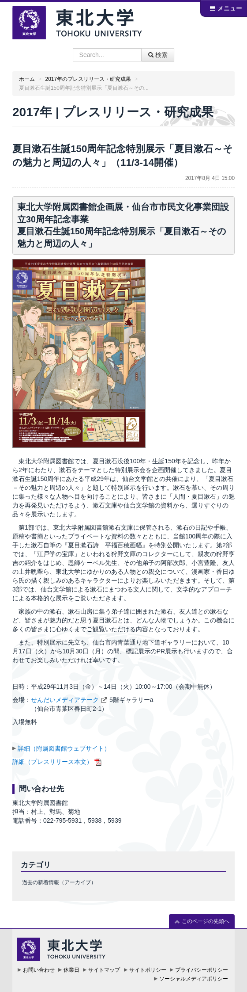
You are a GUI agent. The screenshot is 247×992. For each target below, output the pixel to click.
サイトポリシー (147, 970)
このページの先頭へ (201, 921)
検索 (158, 54)
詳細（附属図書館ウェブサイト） (64, 748)
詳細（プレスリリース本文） (52, 761)
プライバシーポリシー (201, 970)
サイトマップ (104, 970)
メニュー (226, 7)
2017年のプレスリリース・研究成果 (88, 79)
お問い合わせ (39, 970)
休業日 (71, 970)
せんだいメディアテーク (65, 699)
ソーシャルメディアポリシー (193, 979)
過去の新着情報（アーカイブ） (59, 882)
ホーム (27, 79)
